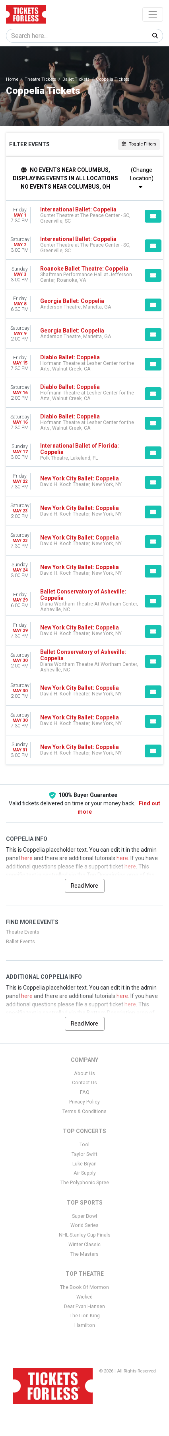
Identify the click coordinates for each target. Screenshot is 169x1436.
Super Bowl (84, 1216)
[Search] (77, 36)
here (27, 858)
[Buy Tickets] (153, 216)
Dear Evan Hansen (84, 1306)
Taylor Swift (84, 1154)
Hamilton (84, 1325)
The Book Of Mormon (84, 1287)
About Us (84, 1073)
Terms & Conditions (84, 1111)
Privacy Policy (84, 1102)
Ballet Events (20, 941)
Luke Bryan (84, 1164)
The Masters (84, 1254)
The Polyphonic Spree (84, 1182)
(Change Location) (141, 178)
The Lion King (85, 1315)
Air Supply (85, 1173)
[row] (84, 215)
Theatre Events (22, 932)
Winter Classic (84, 1244)
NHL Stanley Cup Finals (85, 1235)
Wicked (84, 1297)
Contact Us (84, 1082)
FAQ (84, 1092)
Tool (84, 1144)
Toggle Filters (139, 144)
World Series (84, 1225)
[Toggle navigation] (152, 14)
